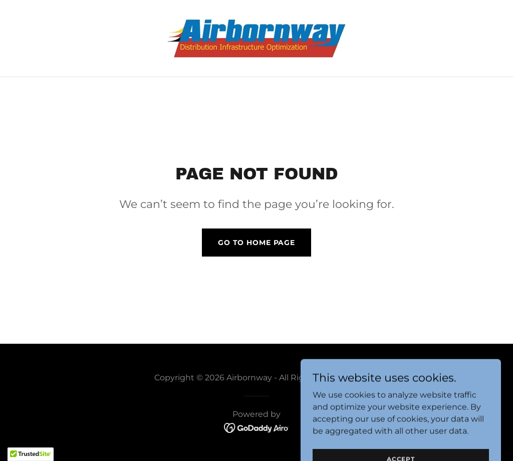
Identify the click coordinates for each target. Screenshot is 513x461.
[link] (256, 38)
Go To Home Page (256, 242)
